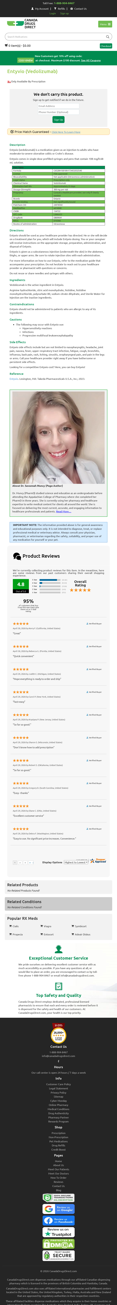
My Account (40, 8)
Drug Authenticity (58, 1113)
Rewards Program (58, 1121)
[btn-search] (107, 37)
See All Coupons (91, 60)
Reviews (58, 1181)
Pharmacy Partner (58, 1117)
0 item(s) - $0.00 (18, 45)
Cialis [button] (14, 926)
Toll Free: (58, 3)
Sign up (64, 13)
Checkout (106, 46)
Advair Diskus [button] (80, 934)
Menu (105, 24)
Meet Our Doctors (58, 1173)
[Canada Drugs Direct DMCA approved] (58, 1244)
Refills (59, 8)
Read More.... (63, 511)
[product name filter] (59, 36)
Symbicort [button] (79, 926)
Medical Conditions (58, 1109)
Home (58, 1161)
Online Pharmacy (58, 1104)
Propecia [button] (16, 934)
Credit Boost (58, 1149)
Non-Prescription (58, 1137)
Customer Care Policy (58, 1084)
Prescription (58, 1132)
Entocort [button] (47, 934)
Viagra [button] (45, 926)
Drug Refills (58, 1145)
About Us (58, 1165)
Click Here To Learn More (66, 131)
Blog (58, 1190)
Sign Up (58, 119)
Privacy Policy (58, 1092)
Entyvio (14, 378)
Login (53, 13)
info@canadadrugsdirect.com (58, 1055)
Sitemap (58, 1096)
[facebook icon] (58, 1061)
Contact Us (78, 8)
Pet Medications (58, 1141)
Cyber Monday (58, 1100)
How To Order (58, 1177)
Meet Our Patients (58, 1169)
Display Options (52, 862)
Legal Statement (58, 1088)
